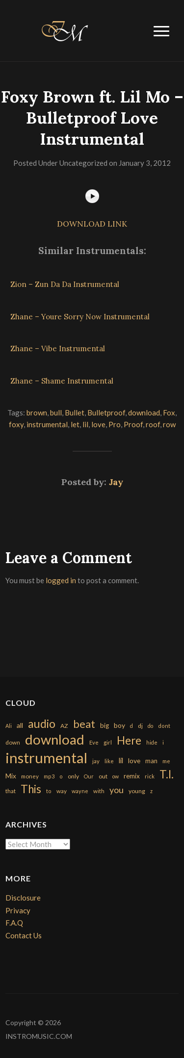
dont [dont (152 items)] (164, 726)
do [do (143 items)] (150, 726)
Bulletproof (106, 412)
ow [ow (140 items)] (115, 776)
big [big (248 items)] (104, 725)
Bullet (74, 412)
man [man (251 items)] (151, 761)
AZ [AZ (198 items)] (64, 725)
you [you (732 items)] (116, 789)
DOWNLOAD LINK (92, 224)
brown (36, 412)
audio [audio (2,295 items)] (41, 723)
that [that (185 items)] (10, 791)
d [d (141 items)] (131, 726)
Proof (133, 424)
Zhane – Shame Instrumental (61, 381)
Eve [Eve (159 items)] (94, 742)
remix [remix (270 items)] (132, 776)
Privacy (17, 910)
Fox (169, 412)
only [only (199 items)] (73, 776)
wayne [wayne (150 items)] (80, 791)
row (169, 424)
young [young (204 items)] (137, 791)
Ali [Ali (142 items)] (8, 726)
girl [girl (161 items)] (108, 742)
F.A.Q (14, 922)
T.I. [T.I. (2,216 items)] (166, 774)
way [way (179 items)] (61, 791)
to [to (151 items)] (49, 791)
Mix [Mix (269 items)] (10, 776)
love (98, 424)
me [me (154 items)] (166, 761)
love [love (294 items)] (134, 760)
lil (85, 424)
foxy (16, 424)
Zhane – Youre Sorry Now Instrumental (80, 316)
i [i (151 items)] (163, 742)
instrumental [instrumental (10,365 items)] (46, 757)
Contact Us (23, 935)
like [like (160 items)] (109, 761)
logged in (61, 580)
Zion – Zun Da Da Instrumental (64, 284)
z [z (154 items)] (151, 791)
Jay (116, 482)
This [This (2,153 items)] (31, 789)
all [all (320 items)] (20, 725)
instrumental (47, 424)
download (144, 412)
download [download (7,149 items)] (54, 739)
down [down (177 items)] (12, 742)
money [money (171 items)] (30, 776)
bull (56, 412)
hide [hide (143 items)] (152, 742)
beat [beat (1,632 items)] (84, 724)
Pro (114, 424)
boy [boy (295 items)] (119, 725)
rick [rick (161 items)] (150, 776)
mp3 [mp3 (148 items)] (49, 776)
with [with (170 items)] (99, 791)
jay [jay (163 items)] (96, 761)
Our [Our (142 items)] (89, 776)
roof (153, 424)
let (75, 424)
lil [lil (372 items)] (121, 760)
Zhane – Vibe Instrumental (57, 348)
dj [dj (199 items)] (140, 725)
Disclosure (23, 897)
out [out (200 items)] (103, 776)
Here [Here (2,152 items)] (129, 740)
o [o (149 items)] (61, 776)
